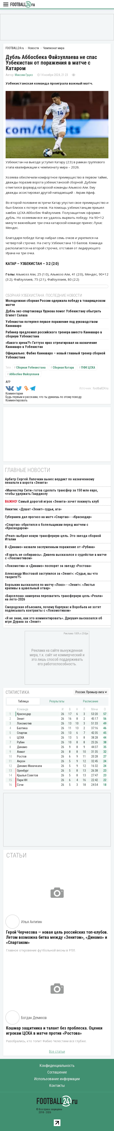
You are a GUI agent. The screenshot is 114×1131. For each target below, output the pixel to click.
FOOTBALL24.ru (22, 4)
